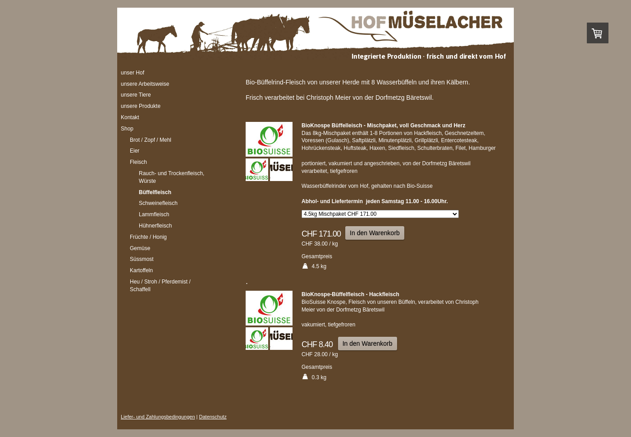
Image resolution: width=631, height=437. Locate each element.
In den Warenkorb (375, 233)
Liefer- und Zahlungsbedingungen (158, 416)
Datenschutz (213, 416)
